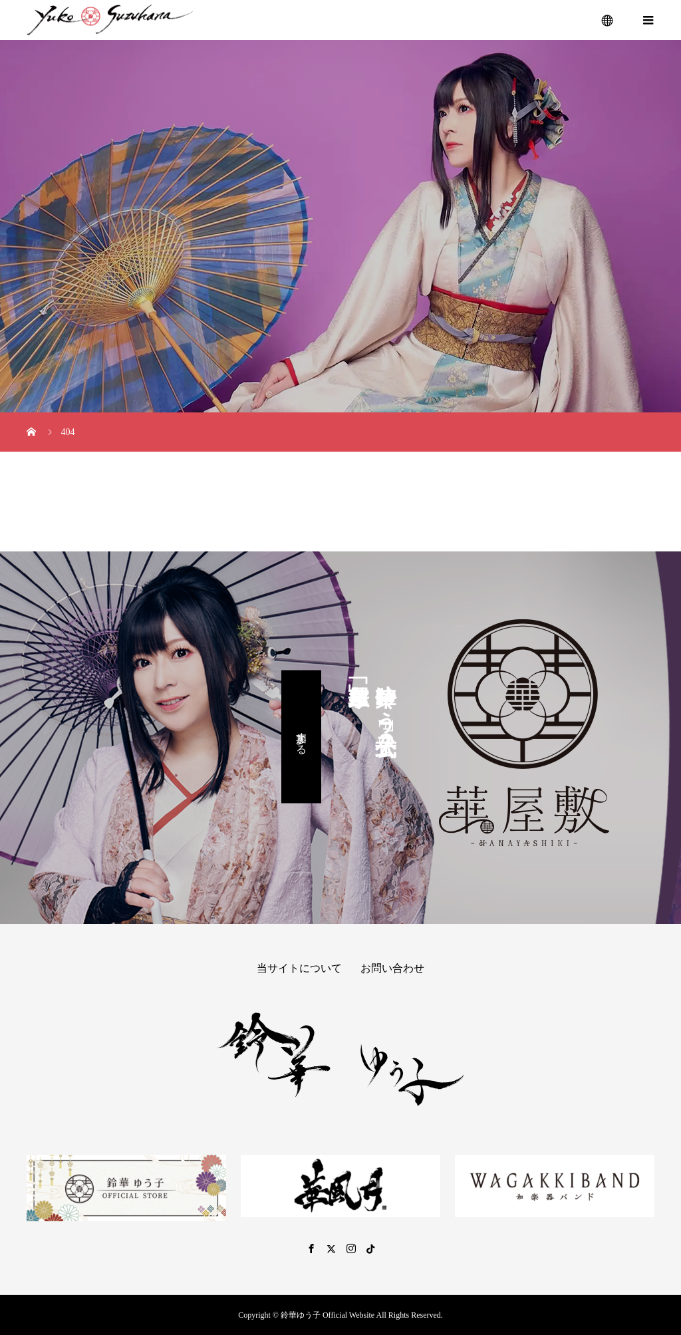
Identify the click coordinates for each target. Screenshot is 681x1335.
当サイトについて (299, 968)
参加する (301, 736)
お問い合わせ (392, 968)
